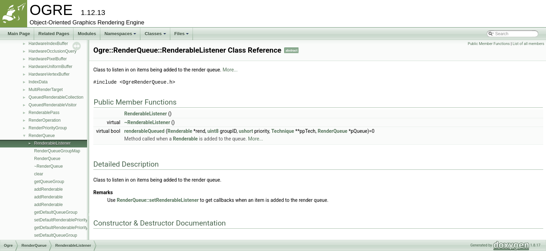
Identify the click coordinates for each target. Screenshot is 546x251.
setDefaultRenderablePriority (60, 220)
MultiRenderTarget (46, 89)
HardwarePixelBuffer (48, 58)
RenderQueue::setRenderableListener (157, 200)
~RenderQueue (48, 166)
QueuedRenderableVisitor (53, 104)
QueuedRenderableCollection (56, 97)
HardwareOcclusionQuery (52, 51)
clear (38, 174)
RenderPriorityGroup (48, 128)
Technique (282, 131)
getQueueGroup (49, 181)
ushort (246, 131)
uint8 (213, 131)
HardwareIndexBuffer (48, 43)
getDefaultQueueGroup (55, 212)
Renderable (179, 131)
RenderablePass (44, 112)
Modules (87, 33)
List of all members (528, 43)
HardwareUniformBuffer (50, 66)
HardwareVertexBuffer (49, 74)
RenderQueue (42, 135)
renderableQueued (144, 131)
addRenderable (48, 189)
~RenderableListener (147, 122)
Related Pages (53, 33)
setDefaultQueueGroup (55, 235)
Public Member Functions (489, 43)
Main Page (19, 33)
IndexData (38, 81)
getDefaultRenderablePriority (61, 227)
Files (181, 33)
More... (230, 70)
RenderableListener (52, 143)
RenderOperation (45, 120)
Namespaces (120, 33)
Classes (155, 33)
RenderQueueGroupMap (57, 151)
